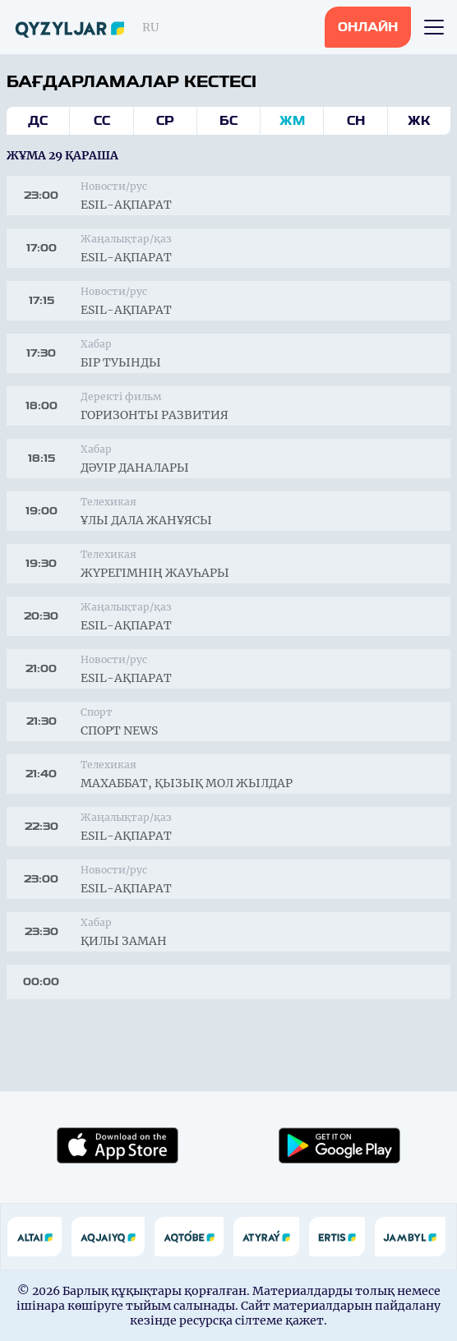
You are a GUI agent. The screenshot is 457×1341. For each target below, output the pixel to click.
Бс (228, 120)
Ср (165, 120)
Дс (38, 120)
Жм (292, 120)
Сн (356, 120)
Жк (419, 120)
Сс (102, 120)
